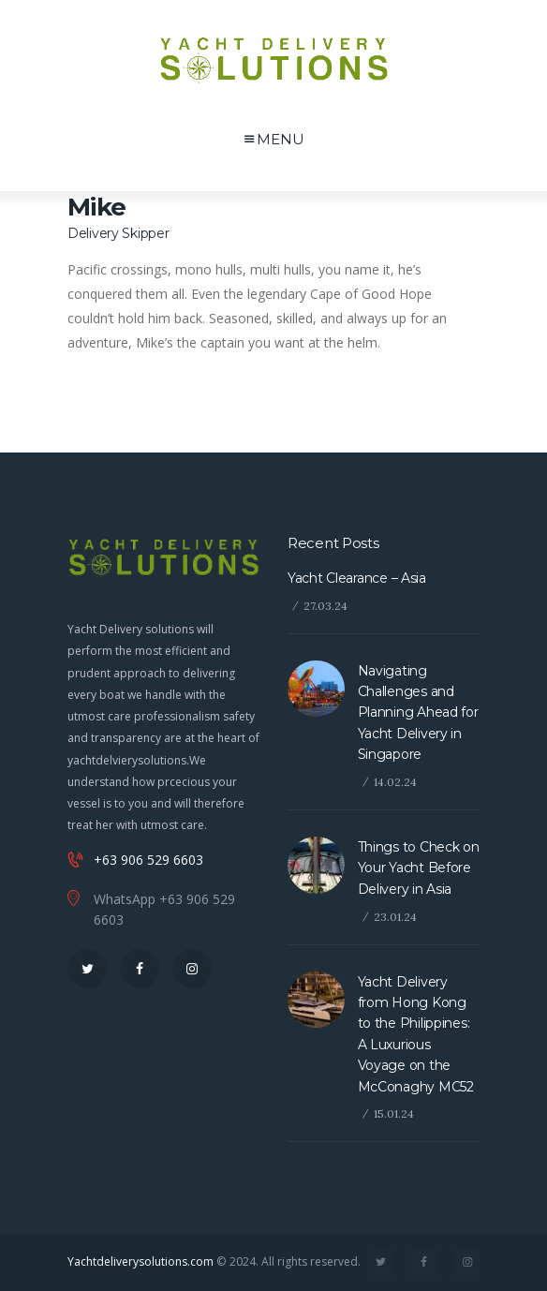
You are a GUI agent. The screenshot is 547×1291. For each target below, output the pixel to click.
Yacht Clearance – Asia (357, 578)
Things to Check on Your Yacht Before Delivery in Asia (419, 868)
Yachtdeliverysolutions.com (140, 1261)
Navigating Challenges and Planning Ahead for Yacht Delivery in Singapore (418, 713)
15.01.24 (394, 1113)
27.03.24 (325, 606)
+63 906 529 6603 (148, 859)
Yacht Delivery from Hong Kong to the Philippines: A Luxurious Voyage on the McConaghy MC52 (416, 1034)
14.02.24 (395, 782)
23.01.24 (395, 917)
